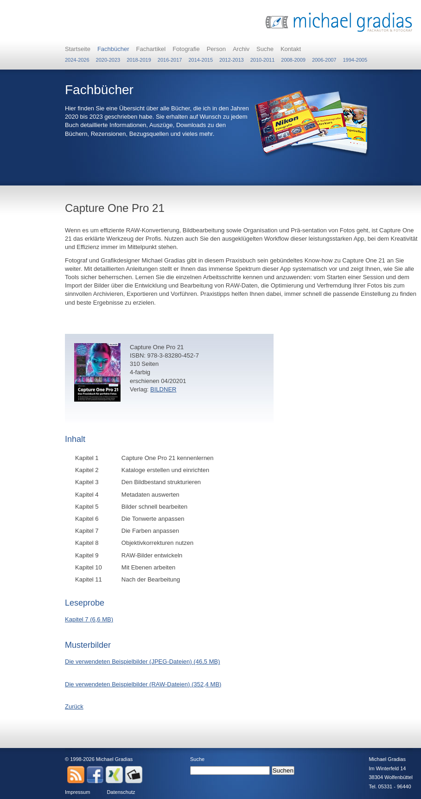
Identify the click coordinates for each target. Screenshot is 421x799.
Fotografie (186, 48)
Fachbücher (113, 48)
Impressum (77, 792)
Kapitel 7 (89, 619)
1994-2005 (355, 60)
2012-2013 (231, 60)
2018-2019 (139, 60)
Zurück (74, 706)
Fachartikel (151, 48)
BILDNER (163, 389)
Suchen (283, 770)
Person (216, 48)
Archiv (241, 48)
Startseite (77, 48)
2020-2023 (108, 60)
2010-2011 (262, 60)
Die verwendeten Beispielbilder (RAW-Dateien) (143, 684)
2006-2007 (324, 60)
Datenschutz (121, 792)
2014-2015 (200, 60)
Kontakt (291, 48)
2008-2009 (293, 60)
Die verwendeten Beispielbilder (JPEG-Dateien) (142, 661)
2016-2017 (170, 60)
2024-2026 (77, 60)
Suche (265, 48)
